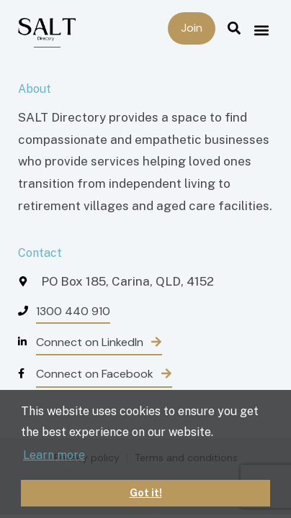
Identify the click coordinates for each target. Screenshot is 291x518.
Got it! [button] (146, 492)
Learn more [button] (54, 455)
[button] (261, 30)
